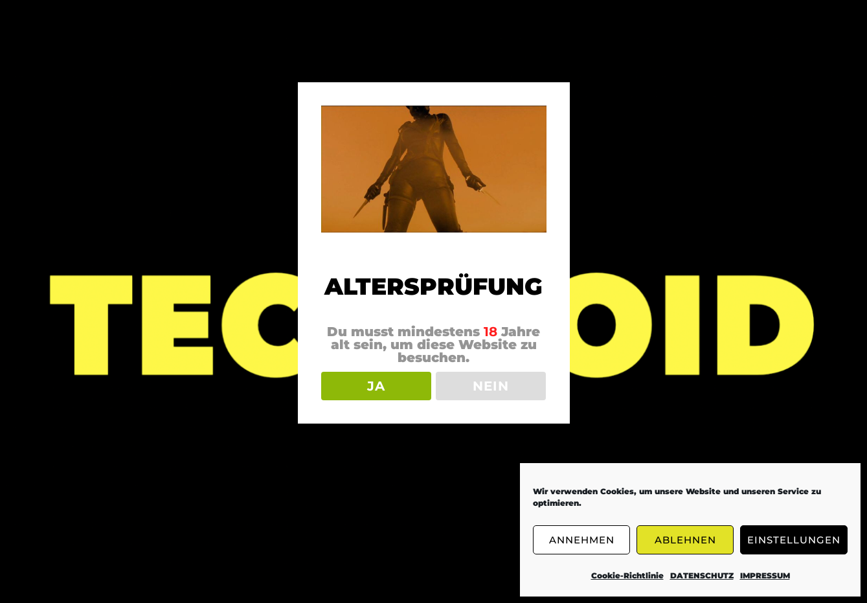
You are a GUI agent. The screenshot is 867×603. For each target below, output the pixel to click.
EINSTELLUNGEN (793, 540)
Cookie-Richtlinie (627, 575)
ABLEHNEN (685, 540)
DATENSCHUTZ (702, 575)
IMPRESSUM (765, 575)
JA (376, 386)
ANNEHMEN (581, 540)
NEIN (491, 386)
